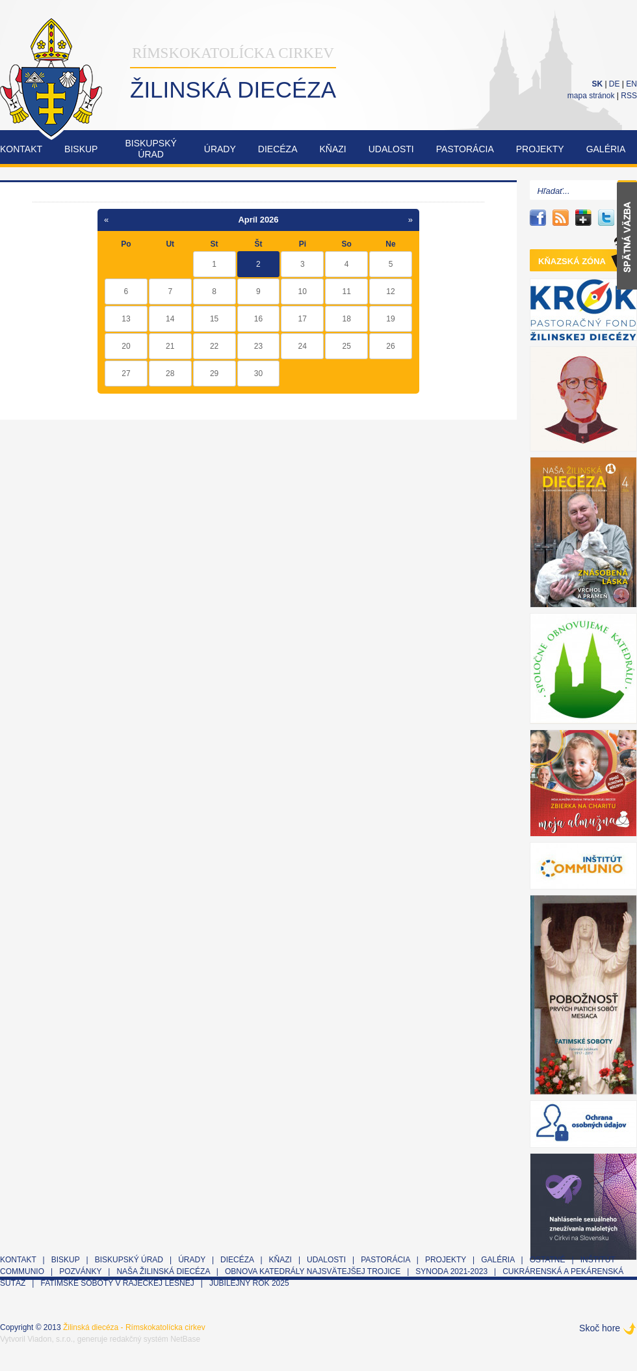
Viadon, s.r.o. (50, 1339)
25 (346, 346)
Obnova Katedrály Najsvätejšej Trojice (312, 1271)
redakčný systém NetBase (155, 1339)
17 (302, 318)
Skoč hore (599, 1328)
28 (170, 373)
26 (390, 346)
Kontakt (21, 149)
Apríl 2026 (258, 219)
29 (214, 373)
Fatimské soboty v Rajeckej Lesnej (118, 1283)
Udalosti (391, 149)
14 (170, 318)
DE (614, 83)
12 (390, 291)
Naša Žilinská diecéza (162, 1271)
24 (302, 346)
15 (214, 318)
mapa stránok (591, 95)
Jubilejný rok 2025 (249, 1283)
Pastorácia (465, 149)
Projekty (540, 149)
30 (258, 373)
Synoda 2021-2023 (451, 1271)
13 (126, 318)
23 (258, 346)
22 (214, 346)
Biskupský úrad (129, 1259)
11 (346, 291)
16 (258, 318)
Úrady (220, 149)
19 (390, 318)
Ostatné (548, 1259)
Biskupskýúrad (150, 148)
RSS (629, 95)
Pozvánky (80, 1271)
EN (631, 83)
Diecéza (278, 149)
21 (170, 346)
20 (126, 346)
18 (346, 318)
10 (302, 291)
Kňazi (333, 149)
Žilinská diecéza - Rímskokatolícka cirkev (134, 1327)
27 (126, 373)
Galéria (606, 149)
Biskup (81, 149)
